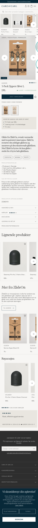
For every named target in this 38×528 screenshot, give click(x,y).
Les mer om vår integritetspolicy (19, 453)
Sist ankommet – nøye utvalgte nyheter (19, 1)
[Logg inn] (26, 6)
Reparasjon (22, 37)
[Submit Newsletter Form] (33, 448)
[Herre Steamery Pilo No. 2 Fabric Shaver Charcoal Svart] (5, 21)
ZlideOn (27, 29)
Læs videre (19, 505)
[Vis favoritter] (28, 6)
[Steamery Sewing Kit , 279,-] (18, 24)
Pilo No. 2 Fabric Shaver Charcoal (5, 32)
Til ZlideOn (8, 308)
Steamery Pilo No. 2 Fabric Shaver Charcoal (15, 275)
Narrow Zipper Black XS (28, 32)
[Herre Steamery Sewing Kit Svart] (17, 21)
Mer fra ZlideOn (13, 287)
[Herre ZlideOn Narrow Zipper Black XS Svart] (29, 21)
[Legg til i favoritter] (24, 244)
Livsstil (4, 37)
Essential (8, 157)
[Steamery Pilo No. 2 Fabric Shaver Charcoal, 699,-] (6, 24)
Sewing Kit (15, 32)
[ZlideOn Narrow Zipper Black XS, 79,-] (30, 24)
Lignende (16, 235)
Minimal (17, 157)
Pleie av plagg (12, 37)
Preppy (26, 157)
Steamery (4, 29)
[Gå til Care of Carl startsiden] (9, 6)
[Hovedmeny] (35, 6)
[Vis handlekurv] (31, 6)
